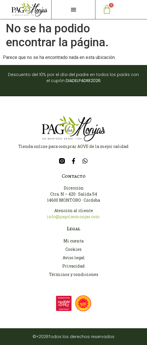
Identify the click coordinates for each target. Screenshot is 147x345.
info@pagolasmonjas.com (73, 216)
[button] (73, 9)
